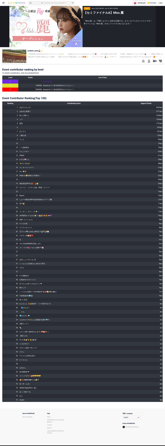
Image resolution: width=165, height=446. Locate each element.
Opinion (49, 428)
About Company (27, 417)
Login (160, 3)
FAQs (48, 417)
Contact (49, 425)
